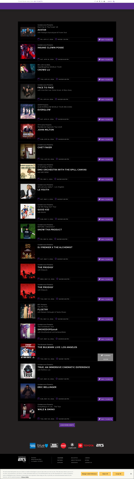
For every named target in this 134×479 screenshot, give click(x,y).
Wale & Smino (46, 409)
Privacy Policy (25, 477)
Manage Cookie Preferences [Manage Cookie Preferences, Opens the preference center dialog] (89, 474)
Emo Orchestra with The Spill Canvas (62, 170)
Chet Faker (45, 147)
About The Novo (76, 460)
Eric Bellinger (47, 387)
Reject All (105, 474)
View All (113, 13)
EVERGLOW (44, 110)
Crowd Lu (44, 70)
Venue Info (74, 462)
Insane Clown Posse (51, 47)
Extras (87, 460)
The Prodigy (45, 267)
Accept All (118, 474)
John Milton (46, 130)
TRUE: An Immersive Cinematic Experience (64, 367)
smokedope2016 (47, 329)
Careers (87, 458)
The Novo (24, 6)
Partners (60, 460)
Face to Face (46, 87)
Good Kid (43, 209)
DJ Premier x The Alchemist (55, 247)
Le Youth (43, 190)
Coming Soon (106, 356)
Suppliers (60, 462)
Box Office (74, 458)
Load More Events (67, 425)
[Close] (131, 474)
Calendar (60, 458)
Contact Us (88, 462)
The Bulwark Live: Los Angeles (57, 347)
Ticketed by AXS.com (66, 13)
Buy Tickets (38, 1)
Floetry (43, 309)
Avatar (42, 30)
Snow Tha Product (50, 230)
